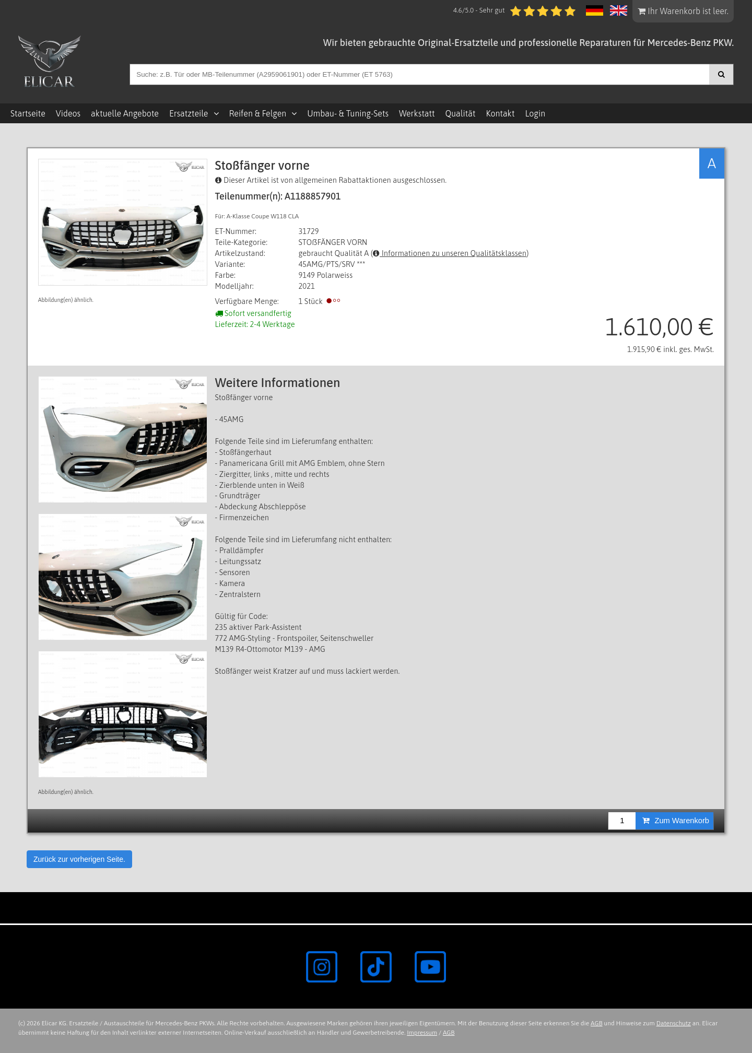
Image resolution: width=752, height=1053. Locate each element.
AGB (597, 1023)
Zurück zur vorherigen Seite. (79, 859)
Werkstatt (416, 113)
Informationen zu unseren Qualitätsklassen (449, 253)
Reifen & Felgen (258, 113)
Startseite (27, 113)
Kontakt (500, 113)
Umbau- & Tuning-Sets (348, 113)
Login (535, 113)
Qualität (460, 113)
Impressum (422, 1032)
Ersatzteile (188, 113)
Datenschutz (673, 1023)
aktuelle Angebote (125, 113)
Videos (68, 113)
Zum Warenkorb (675, 820)
